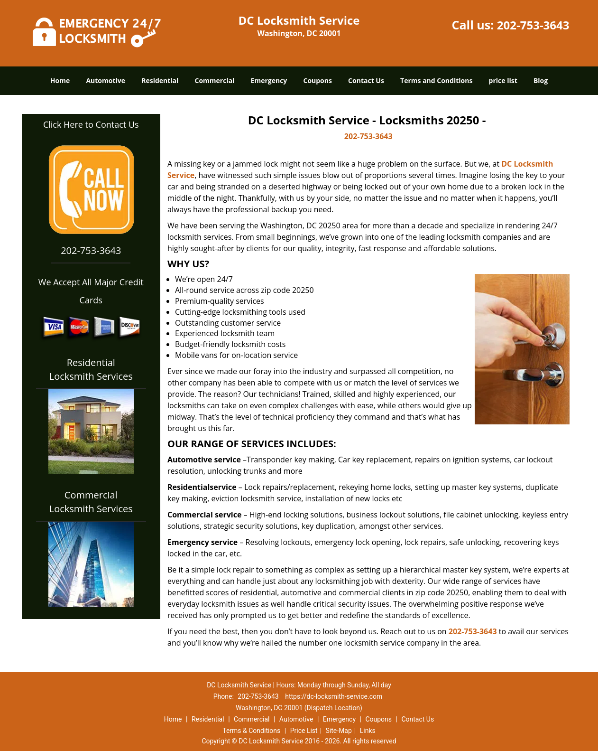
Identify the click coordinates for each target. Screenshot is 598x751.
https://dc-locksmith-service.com (333, 696)
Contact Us (366, 80)
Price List (304, 730)
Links (368, 730)
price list (503, 80)
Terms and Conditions (436, 80)
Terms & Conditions (251, 730)
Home (60, 80)
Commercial (214, 80)
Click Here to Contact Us (91, 124)
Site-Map (339, 730)
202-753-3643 (533, 25)
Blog (541, 80)
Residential (159, 80)
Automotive (105, 80)
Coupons (317, 80)
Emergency (269, 80)
